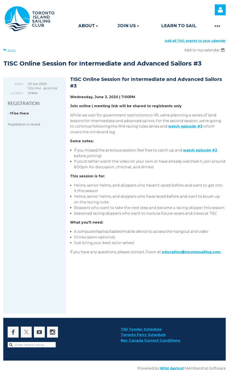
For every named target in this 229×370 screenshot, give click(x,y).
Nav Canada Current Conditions (150, 338)
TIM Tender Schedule (141, 327)
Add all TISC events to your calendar (195, 41)
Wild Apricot (172, 366)
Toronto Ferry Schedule (143, 333)
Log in (220, 9)
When (18, 84)
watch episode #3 (185, 126)
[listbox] (205, 50)
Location (16, 93)
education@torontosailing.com (191, 252)
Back (12, 50)
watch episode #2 (200, 150)
